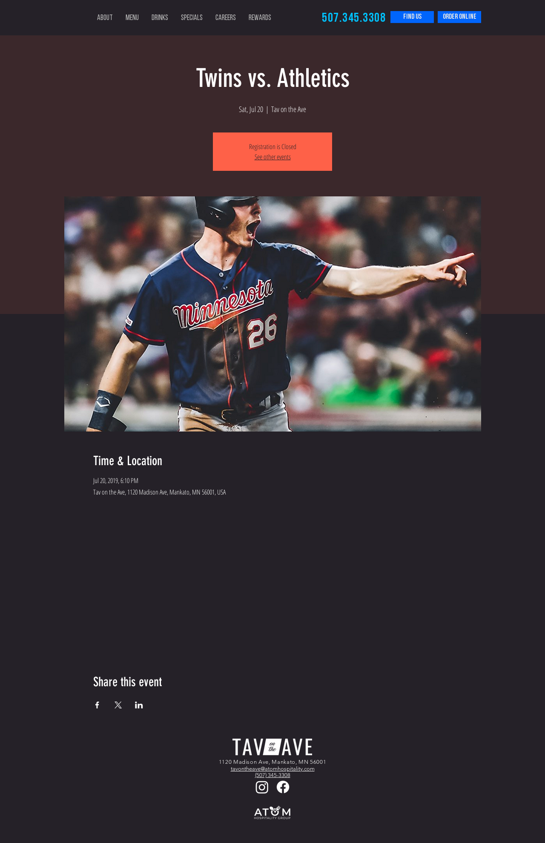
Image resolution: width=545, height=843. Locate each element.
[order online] (459, 17)
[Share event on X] (118, 705)
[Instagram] (262, 787)
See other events (273, 156)
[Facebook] (283, 787)
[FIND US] (412, 17)
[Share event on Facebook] (97, 705)
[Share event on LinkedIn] (139, 705)
